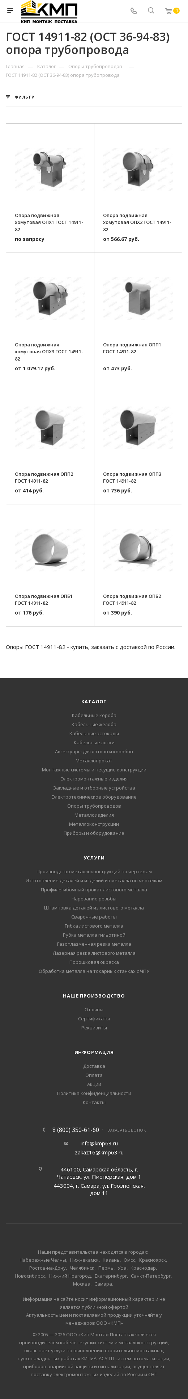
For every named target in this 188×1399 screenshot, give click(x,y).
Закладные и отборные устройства (94, 787)
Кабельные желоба (94, 724)
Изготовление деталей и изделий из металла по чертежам (94, 880)
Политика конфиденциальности (94, 1093)
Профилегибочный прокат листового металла (94, 889)
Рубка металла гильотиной (94, 935)
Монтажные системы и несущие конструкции (94, 769)
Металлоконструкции (94, 824)
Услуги (94, 857)
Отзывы (94, 1009)
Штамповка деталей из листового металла (94, 907)
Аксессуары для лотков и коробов (94, 751)
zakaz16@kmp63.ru (99, 1152)
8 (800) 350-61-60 (75, 1130)
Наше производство (94, 995)
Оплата (94, 1075)
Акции (94, 1084)
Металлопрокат (94, 760)
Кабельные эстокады (94, 733)
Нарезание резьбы (94, 898)
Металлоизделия (94, 815)
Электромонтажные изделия (94, 778)
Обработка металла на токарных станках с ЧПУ (94, 971)
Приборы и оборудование (94, 833)
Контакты (94, 1102)
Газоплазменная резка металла (94, 944)
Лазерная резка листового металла (94, 953)
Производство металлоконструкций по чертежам (94, 871)
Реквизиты (94, 1027)
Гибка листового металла (94, 926)
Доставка (94, 1066)
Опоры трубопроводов (94, 806)
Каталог (94, 701)
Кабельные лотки (94, 742)
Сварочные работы (94, 916)
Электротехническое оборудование (94, 797)
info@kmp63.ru (99, 1143)
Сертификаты (94, 1018)
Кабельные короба (94, 715)
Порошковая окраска (94, 962)
